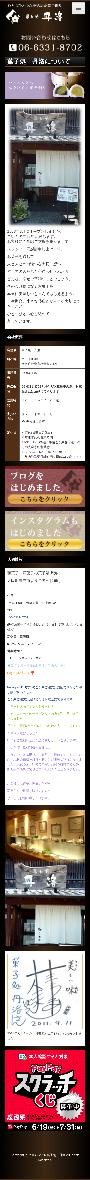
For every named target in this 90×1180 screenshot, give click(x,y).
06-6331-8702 (18, 617)
